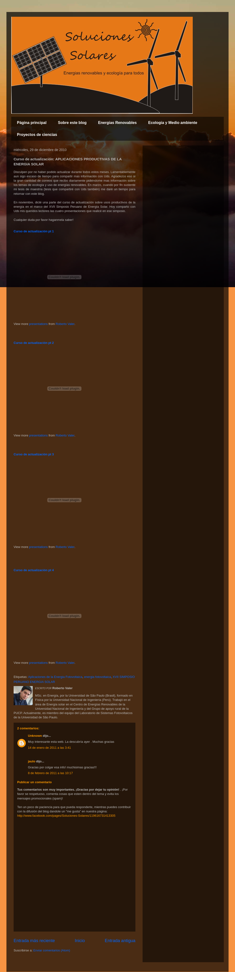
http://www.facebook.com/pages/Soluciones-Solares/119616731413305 (66, 815)
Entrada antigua (120, 940)
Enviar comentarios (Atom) (51, 950)
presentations (38, 324)
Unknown (35, 735)
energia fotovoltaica (97, 677)
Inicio (80, 940)
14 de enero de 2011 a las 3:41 (49, 747)
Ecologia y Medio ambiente (172, 123)
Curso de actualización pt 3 (34, 454)
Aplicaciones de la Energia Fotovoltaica (55, 677)
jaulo (31, 761)
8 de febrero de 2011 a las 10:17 (50, 773)
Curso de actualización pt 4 (34, 570)
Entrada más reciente (34, 940)
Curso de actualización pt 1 (34, 231)
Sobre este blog (72, 123)
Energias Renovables (117, 123)
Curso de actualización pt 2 (34, 343)
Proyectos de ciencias (37, 135)
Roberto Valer (65, 324)
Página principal (32, 123)
